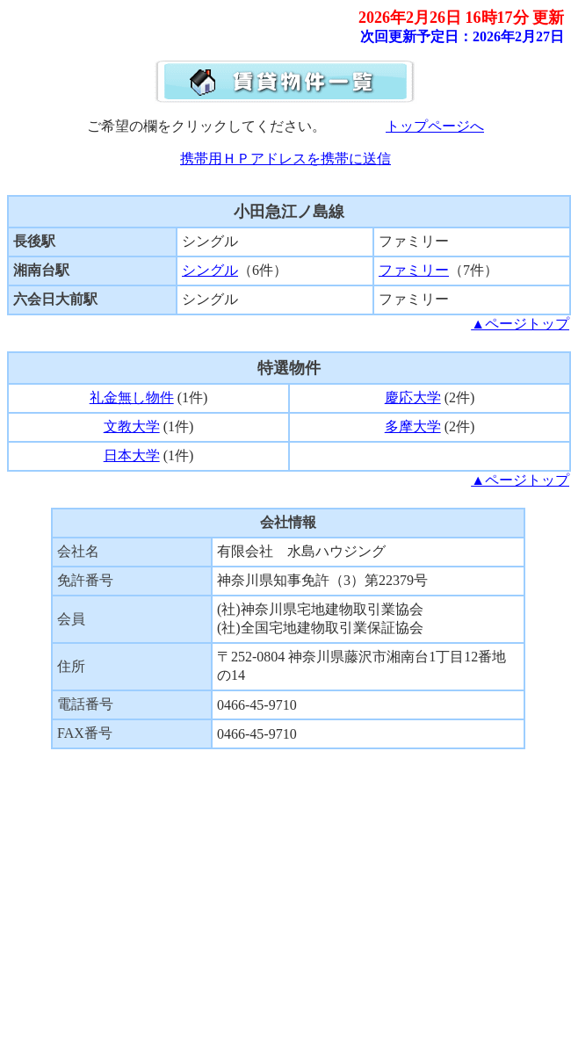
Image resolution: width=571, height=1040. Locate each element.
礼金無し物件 (132, 397)
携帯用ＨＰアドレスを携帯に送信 (285, 158)
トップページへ (435, 126)
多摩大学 (413, 426)
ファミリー (414, 270)
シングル (210, 270)
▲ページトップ (520, 323)
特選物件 (289, 368)
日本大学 (132, 455)
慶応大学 (413, 397)
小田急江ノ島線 (289, 211)
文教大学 (132, 426)
